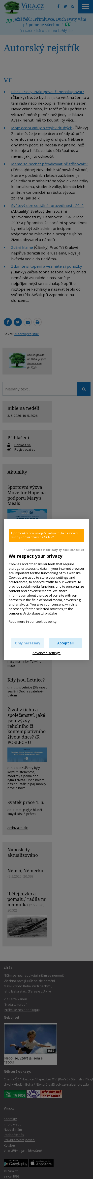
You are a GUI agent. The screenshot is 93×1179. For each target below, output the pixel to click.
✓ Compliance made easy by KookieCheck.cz (53, 550)
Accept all (65, 643)
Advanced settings (46, 653)
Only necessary (27, 643)
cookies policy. (46, 621)
